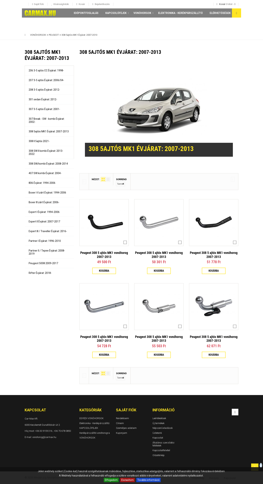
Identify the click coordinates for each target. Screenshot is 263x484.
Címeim (120, 423)
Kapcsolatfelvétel (161, 450)
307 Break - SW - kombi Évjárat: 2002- (46, 120)
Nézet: (96, 179)
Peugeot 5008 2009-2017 (43, 263)
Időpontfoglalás (86, 13)
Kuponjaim (121, 432)
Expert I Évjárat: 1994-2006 (44, 212)
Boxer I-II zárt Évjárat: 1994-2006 (47, 192)
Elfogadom (111, 480)
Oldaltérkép (159, 455)
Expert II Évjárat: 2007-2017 (44, 221)
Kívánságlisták (61, 4)
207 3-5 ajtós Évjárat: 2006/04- (46, 80)
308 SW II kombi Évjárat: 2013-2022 (46, 152)
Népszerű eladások (163, 428)
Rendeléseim (122, 418)
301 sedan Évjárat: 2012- (43, 99)
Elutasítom (127, 480)
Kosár (81, 4)
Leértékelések (159, 418)
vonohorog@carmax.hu (44, 436)
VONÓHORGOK (142, 13)
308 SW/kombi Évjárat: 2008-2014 (48, 163)
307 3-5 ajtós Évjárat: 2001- (44, 109)
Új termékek (158, 423)
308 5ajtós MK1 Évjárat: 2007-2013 (49, 131)
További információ (148, 480)
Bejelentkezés (102, 4)
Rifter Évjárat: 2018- (40, 272)
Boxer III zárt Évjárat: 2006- (44, 202)
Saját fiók (126, 410)
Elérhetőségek (220, 13)
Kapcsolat (158, 437)
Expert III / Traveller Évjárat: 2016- (48, 231)
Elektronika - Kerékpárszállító (180, 13)
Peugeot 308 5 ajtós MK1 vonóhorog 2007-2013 (104, 255)
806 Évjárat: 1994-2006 (42, 182)
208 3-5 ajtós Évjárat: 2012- (44, 89)
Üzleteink (157, 432)
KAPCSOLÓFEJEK (116, 13)
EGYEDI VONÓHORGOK (91, 418)
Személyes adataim (126, 428)
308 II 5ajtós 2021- (39, 141)
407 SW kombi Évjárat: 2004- (45, 173)
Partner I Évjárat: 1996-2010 (45, 240)
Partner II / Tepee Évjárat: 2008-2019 (47, 252)
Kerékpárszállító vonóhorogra (94, 432)
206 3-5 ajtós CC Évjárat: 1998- (46, 70)
